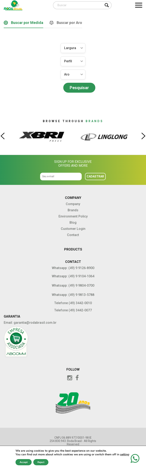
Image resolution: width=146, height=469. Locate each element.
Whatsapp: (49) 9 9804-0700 (73, 285)
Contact (73, 235)
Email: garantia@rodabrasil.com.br (30, 323)
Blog (73, 222)
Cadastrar (95, 176)
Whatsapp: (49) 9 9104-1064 (73, 276)
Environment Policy (73, 216)
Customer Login (73, 229)
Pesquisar (79, 87)
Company (73, 204)
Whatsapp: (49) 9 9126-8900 (73, 268)
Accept (24, 462)
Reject (40, 462)
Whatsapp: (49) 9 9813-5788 (73, 295)
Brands (73, 210)
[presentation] (3, 136)
